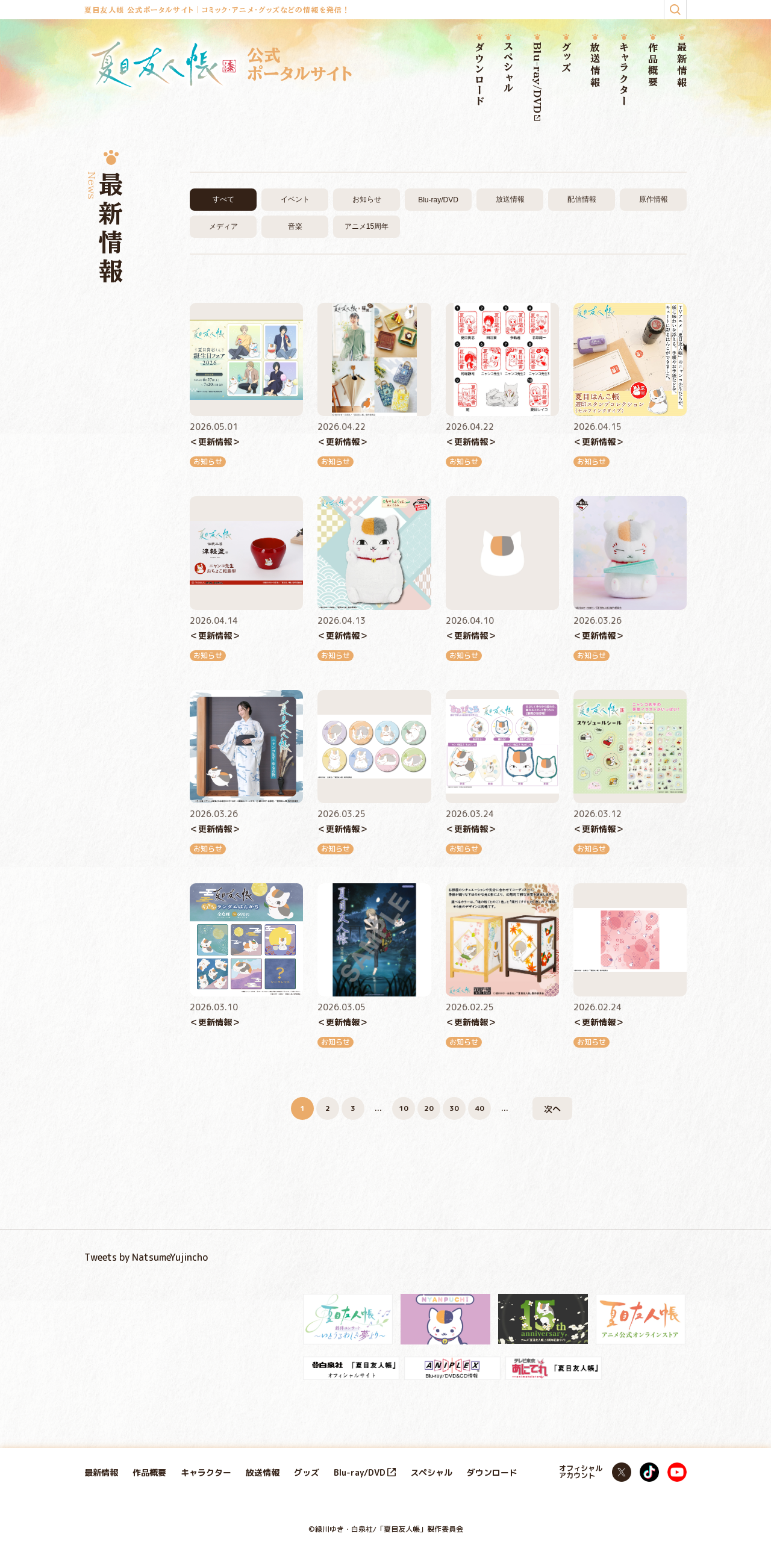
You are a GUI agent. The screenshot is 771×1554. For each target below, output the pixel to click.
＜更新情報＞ (215, 441)
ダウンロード (479, 74)
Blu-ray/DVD (537, 81)
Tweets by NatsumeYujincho (146, 1257)
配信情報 (581, 199)
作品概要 (653, 65)
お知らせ (366, 199)
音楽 (295, 226)
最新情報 (682, 65)
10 (403, 1108)
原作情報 (653, 199)
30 (454, 1108)
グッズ (566, 58)
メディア (223, 226)
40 (479, 1108)
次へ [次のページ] (552, 1108)
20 (429, 1108)
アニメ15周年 (367, 226)
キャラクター (624, 74)
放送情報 (595, 65)
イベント (295, 199)
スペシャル (508, 68)
